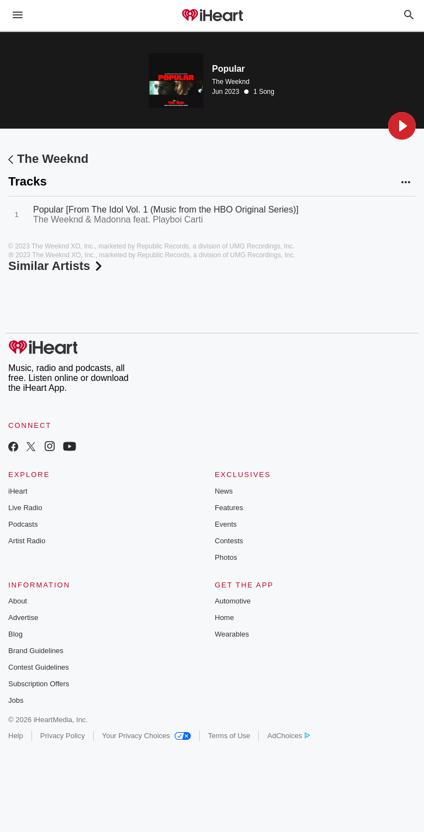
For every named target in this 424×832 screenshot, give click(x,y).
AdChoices (288, 736)
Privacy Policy (62, 736)
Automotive (233, 601)
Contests (229, 541)
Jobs (15, 700)
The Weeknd (231, 82)
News (224, 491)
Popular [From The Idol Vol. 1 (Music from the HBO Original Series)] (166, 209)
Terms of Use (229, 736)
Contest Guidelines (38, 667)
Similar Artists (56, 266)
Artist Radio (26, 541)
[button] (402, 126)
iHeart (18, 491)
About (17, 601)
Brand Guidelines (35, 650)
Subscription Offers (38, 684)
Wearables (232, 634)
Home (224, 617)
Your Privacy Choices (146, 736)
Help (15, 736)
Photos (226, 557)
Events (226, 524)
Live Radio (25, 508)
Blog (15, 634)
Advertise (23, 617)
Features (229, 508)
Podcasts (23, 524)
